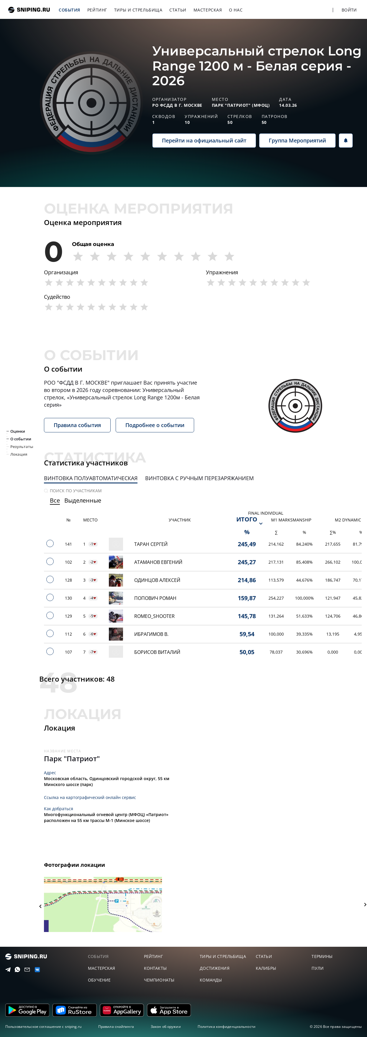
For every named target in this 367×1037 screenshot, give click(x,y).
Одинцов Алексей (157, 580)
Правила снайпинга (116, 1026)
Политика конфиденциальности (226, 1026)
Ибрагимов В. (151, 634)
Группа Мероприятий (297, 140)
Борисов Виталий (157, 652)
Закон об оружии (166, 1026)
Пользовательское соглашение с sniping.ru (43, 1026)
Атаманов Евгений (158, 562)
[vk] (36, 969)
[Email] (25, 969)
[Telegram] (6, 969)
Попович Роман (155, 598)
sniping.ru (29, 10)
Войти (349, 10)
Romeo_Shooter (154, 616)
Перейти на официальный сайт (204, 140)
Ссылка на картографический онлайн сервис (90, 797)
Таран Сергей (151, 544)
